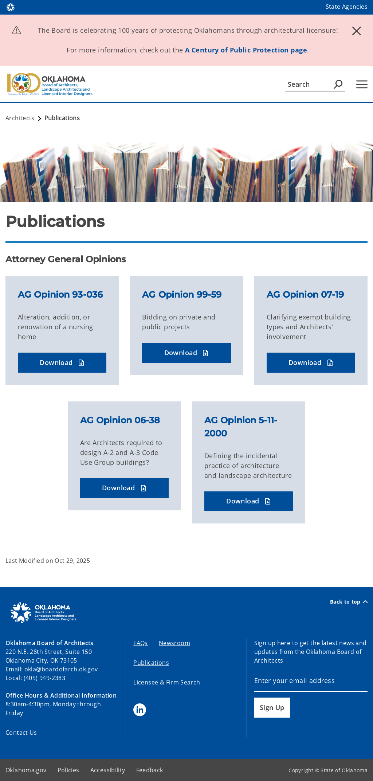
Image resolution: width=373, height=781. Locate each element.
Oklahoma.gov (26, 770)
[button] (62, 363)
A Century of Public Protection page (246, 50)
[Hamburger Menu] (362, 84)
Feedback (149, 770)
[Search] (315, 84)
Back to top (349, 601)
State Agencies (347, 7)
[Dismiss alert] (356, 30)
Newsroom (174, 643)
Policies (68, 770)
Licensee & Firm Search (166, 682)
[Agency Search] (338, 84)
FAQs (140, 643)
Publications (151, 663)
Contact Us (21, 733)
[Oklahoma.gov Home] (10, 6)
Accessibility (107, 770)
